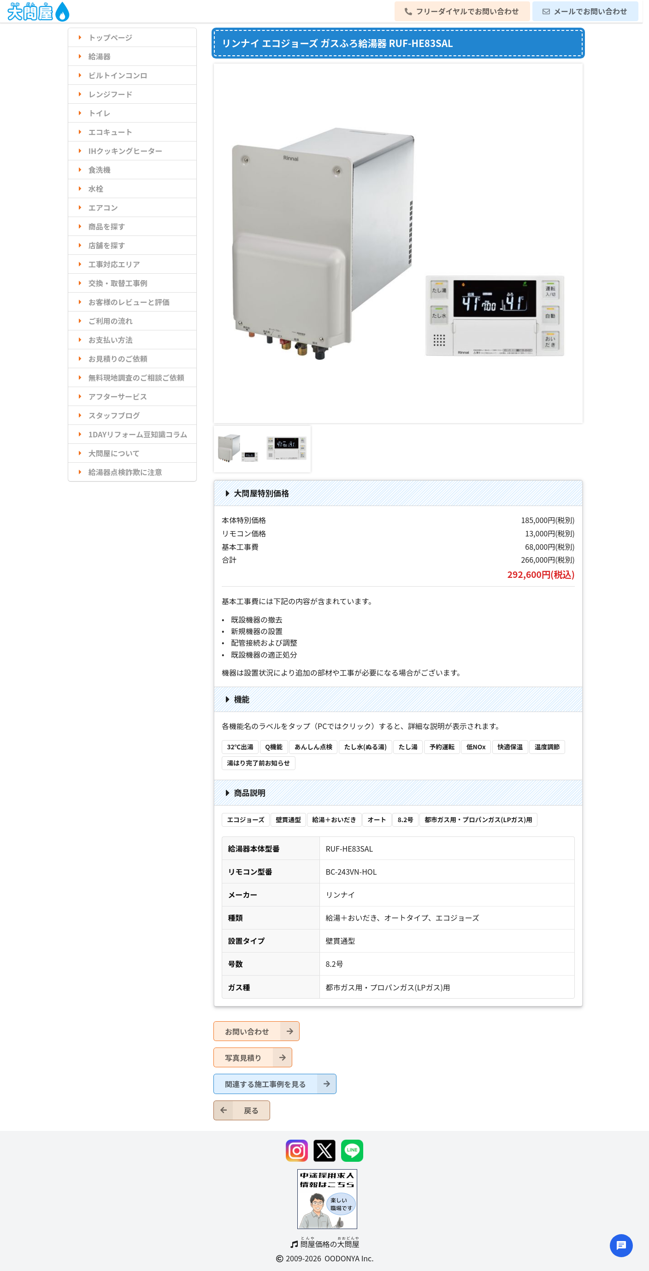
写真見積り (258, 1057)
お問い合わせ (262, 1031)
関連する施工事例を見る (280, 1083)
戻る (236, 1110)
